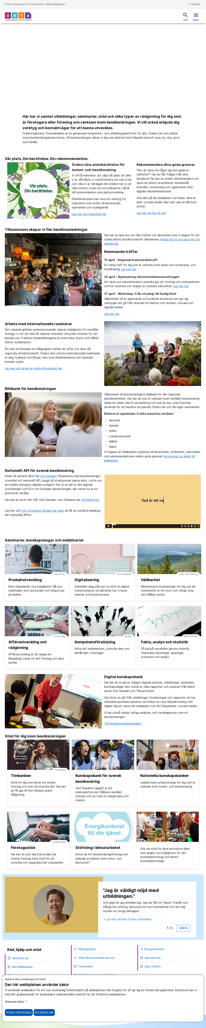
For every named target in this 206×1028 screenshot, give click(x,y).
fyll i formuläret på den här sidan (43, 510)
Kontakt (194, 4)
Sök (185, 17)
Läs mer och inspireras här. (89, 214)
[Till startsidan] (18, 16)
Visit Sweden (48, 476)
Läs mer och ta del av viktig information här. (33, 368)
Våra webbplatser (56, 4)
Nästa (183, 928)
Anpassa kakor (16, 1001)
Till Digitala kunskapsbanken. (123, 723)
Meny (196, 17)
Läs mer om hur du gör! (151, 213)
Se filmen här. (90, 499)
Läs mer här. (129, 269)
